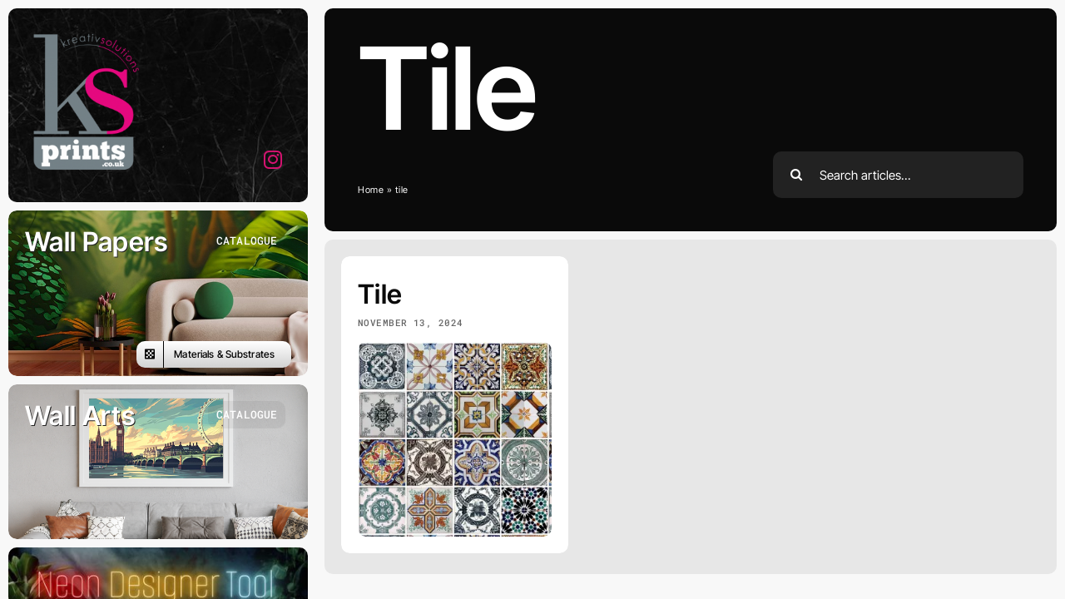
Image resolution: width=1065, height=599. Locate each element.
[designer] (158, 554)
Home (371, 190)
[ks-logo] (83, 32)
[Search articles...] (898, 174)
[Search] (796, 174)
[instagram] (273, 160)
